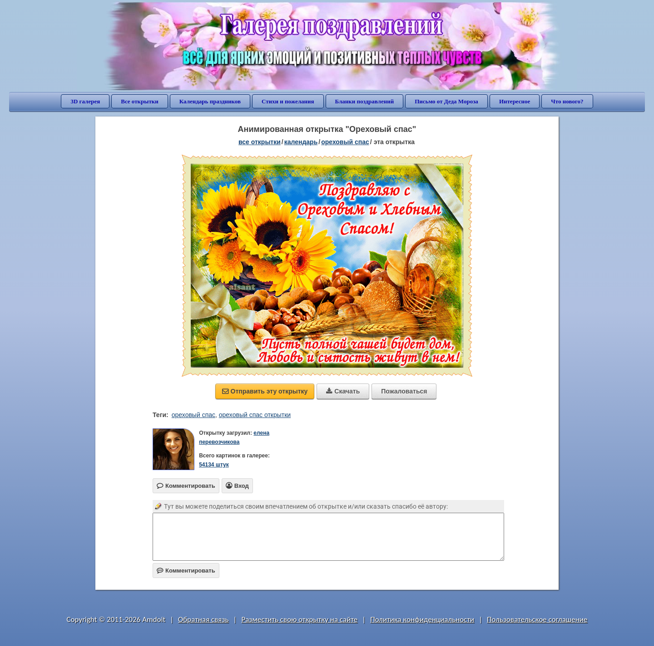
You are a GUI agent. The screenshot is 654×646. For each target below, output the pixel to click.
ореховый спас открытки (255, 414)
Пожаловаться (404, 391)
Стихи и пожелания (288, 101)
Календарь (301, 142)
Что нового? (567, 101)
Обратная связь (203, 619)
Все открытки (140, 101)
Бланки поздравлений (364, 101)
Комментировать (186, 570)
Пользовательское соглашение (537, 619)
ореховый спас (193, 414)
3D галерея (85, 101)
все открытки (259, 142)
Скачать (343, 391)
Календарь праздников (210, 101)
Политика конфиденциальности (422, 619)
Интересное (514, 101)
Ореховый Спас (345, 142)
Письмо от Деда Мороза (446, 101)
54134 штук (214, 464)
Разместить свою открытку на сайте (299, 619)
